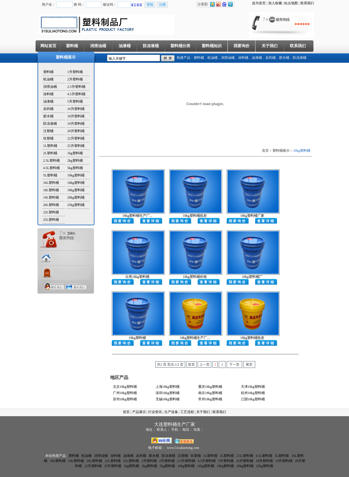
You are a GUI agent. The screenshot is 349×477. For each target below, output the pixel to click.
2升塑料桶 (75, 79)
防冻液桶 (151, 46)
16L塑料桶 (51, 183)
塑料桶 (72, 46)
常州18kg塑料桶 (210, 399)
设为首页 (259, 3)
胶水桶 (284, 58)
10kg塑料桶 (75, 175)
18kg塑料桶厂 (252, 277)
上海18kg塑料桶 (167, 387)
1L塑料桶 (50, 146)
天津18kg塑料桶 (253, 387)
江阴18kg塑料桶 (253, 399)
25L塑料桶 (51, 220)
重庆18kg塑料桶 (210, 387)
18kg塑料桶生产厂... (137, 216)
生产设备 (171, 412)
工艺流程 (187, 412)
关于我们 (270, 46)
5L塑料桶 (50, 175)
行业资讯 (155, 412)
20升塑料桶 (75, 131)
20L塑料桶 (51, 205)
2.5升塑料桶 (76, 87)
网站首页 (48, 46)
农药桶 (270, 58)
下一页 (234, 364)
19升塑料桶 (75, 124)
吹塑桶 (48, 138)
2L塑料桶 (50, 153)
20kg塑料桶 (75, 197)
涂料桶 (243, 58)
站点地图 (291, 3)
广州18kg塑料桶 (125, 393)
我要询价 (241, 46)
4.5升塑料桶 (76, 94)
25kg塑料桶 (75, 205)
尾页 (249, 364)
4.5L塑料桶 (51, 168)
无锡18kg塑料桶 (167, 399)
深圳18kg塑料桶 (167, 393)
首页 (126, 412)
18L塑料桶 (51, 190)
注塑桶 (48, 131)
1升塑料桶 (75, 72)
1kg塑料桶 (75, 153)
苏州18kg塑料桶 (125, 399)
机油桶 (212, 58)
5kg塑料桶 (75, 168)
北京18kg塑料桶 (125, 387)
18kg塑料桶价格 (195, 277)
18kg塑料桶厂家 (252, 216)
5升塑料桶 (75, 101)
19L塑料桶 (51, 197)
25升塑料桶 (75, 146)
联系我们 (307, 3)
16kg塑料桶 (75, 183)
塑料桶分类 (180, 46)
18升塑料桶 (75, 116)
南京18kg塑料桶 (210, 393)
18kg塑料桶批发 (195, 216)
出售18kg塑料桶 (137, 277)
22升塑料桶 (75, 138)
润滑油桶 (98, 46)
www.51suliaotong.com (183, 448)
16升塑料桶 (75, 109)
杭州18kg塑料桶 (253, 393)
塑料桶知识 (212, 46)
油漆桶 (125, 46)
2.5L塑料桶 (51, 161)
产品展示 (139, 412)
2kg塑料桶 (75, 161)
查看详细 (151, 221)
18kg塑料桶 (75, 190)
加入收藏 (275, 3)
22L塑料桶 (51, 212)
